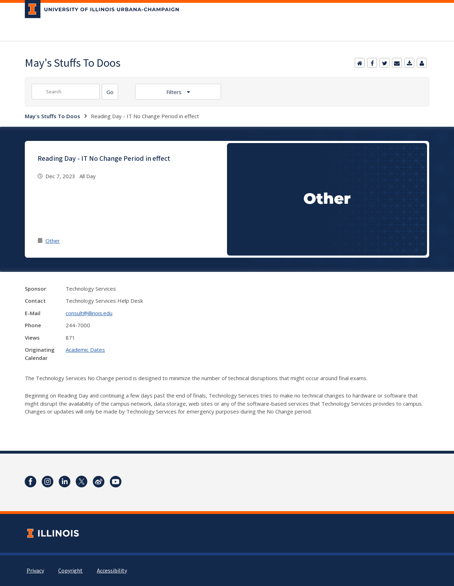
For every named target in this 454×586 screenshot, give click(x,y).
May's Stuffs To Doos (52, 116)
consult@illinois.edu (89, 313)
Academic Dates (85, 349)
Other (52, 240)
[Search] (110, 92)
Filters (174, 91)
